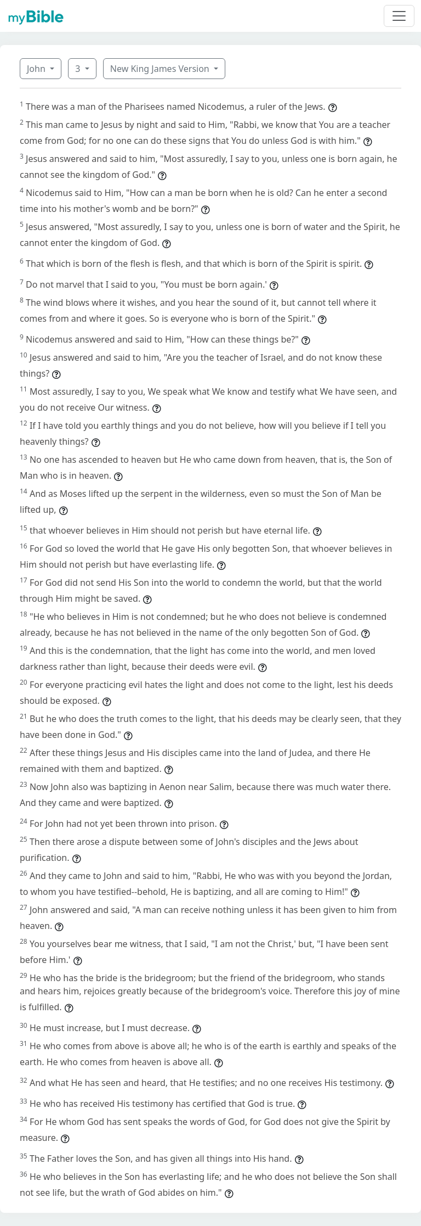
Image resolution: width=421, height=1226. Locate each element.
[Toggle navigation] (399, 16)
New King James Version (161, 69)
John (37, 69)
